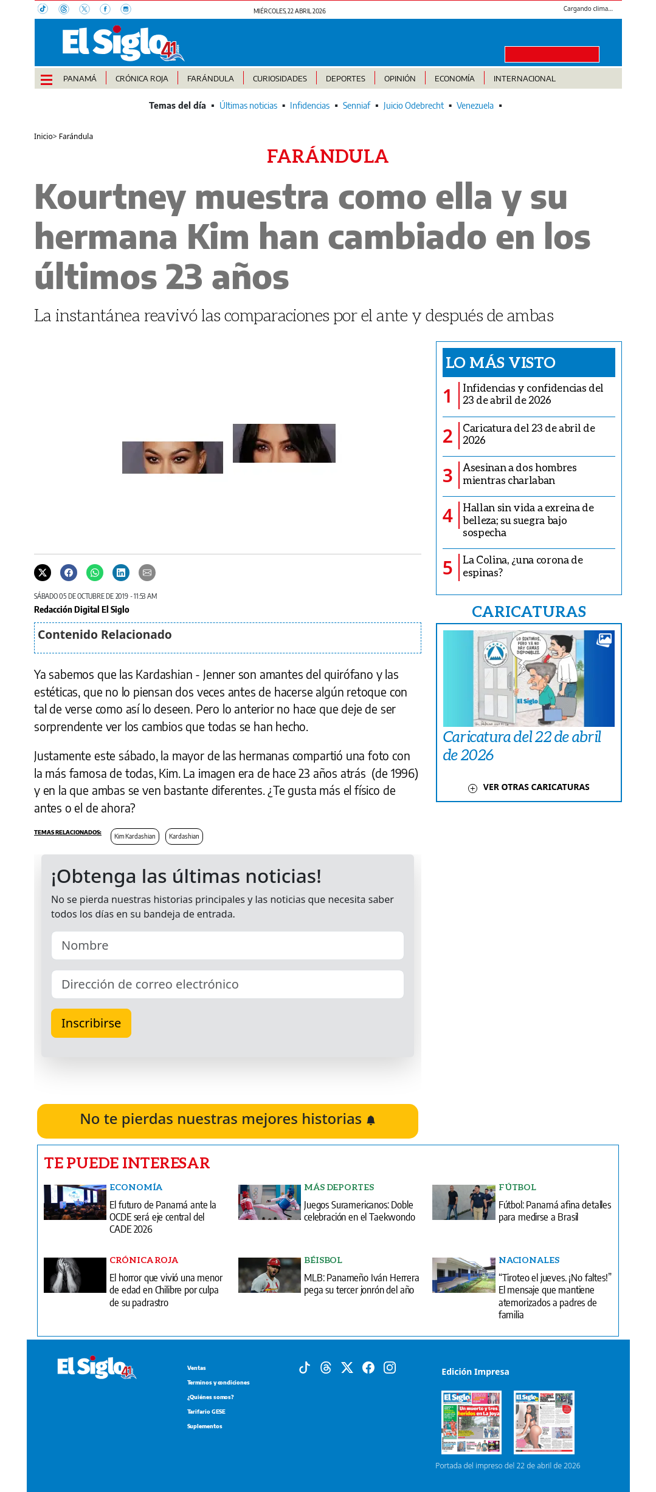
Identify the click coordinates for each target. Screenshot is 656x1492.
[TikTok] (48, 10)
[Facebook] (110, 10)
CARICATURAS (529, 611)
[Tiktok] (305, 1366)
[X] (89, 10)
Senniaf (356, 105)
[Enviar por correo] (147, 572)
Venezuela (475, 105)
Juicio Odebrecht (414, 105)
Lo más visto (501, 362)
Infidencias (310, 105)
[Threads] (68, 10)
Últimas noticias (248, 105)
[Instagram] (129, 10)
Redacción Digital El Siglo (81, 609)
